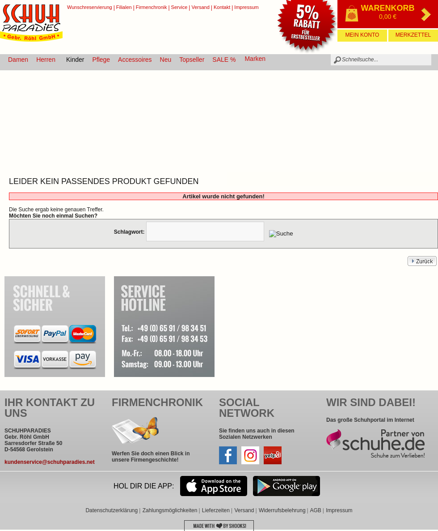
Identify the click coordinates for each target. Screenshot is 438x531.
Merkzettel (413, 35)
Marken (254, 58)
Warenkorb (388, 8)
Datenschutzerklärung (111, 510)
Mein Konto (362, 35)
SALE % (224, 59)
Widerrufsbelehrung (282, 510)
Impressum (246, 7)
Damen (18, 59)
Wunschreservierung (89, 7)
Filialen (124, 7)
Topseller (191, 59)
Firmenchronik (151, 7)
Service (179, 7)
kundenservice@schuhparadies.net (49, 462)
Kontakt (222, 7)
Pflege (101, 59)
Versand (200, 7)
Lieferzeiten (216, 510)
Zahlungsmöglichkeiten (170, 510)
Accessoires (135, 59)
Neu (166, 59)
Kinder (75, 59)
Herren (45, 59)
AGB (315, 510)
